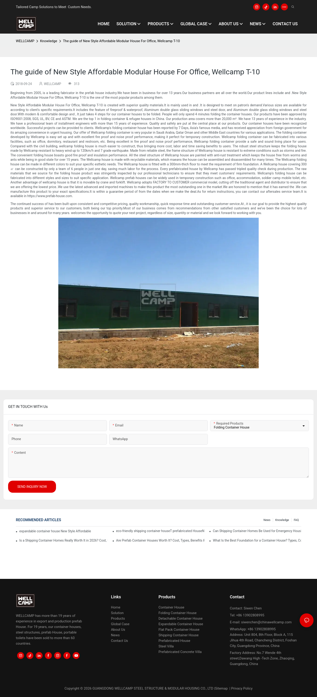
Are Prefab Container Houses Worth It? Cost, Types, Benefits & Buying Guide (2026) (160, 540)
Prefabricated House (174, 641)
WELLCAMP (25, 41)
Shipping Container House (178, 635)
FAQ (296, 520)
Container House (171, 607)
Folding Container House (177, 613)
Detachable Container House (180, 618)
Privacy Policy (241, 688)
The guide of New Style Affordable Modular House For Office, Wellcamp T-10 (121, 41)
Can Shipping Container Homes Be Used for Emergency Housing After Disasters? (257, 531)
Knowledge (48, 41)
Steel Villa (166, 646)
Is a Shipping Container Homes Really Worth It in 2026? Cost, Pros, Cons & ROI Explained (63, 540)
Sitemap (221, 688)
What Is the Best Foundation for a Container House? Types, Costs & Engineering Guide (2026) (257, 540)
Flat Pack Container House (178, 630)
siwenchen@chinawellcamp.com (266, 622)
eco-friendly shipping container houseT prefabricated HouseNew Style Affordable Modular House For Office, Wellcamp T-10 (160, 531)
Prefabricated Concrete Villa (180, 652)
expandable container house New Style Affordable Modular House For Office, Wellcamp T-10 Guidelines (55, 531)
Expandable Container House (180, 624)
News (267, 520)
